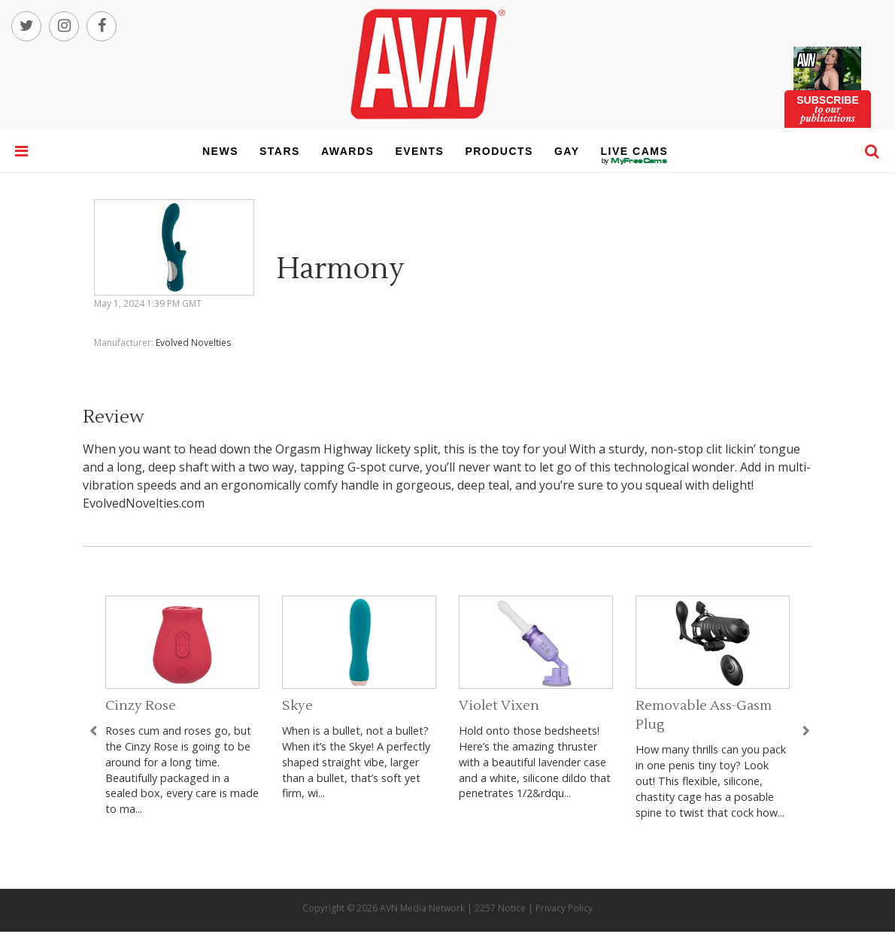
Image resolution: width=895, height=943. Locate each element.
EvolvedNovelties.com (144, 503)
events (419, 151)
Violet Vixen (499, 705)
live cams (635, 160)
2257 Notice (500, 908)
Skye (297, 705)
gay (567, 151)
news (220, 151)
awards (347, 151)
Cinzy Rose (140, 705)
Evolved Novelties (193, 342)
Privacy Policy (564, 908)
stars (279, 151)
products (499, 151)
